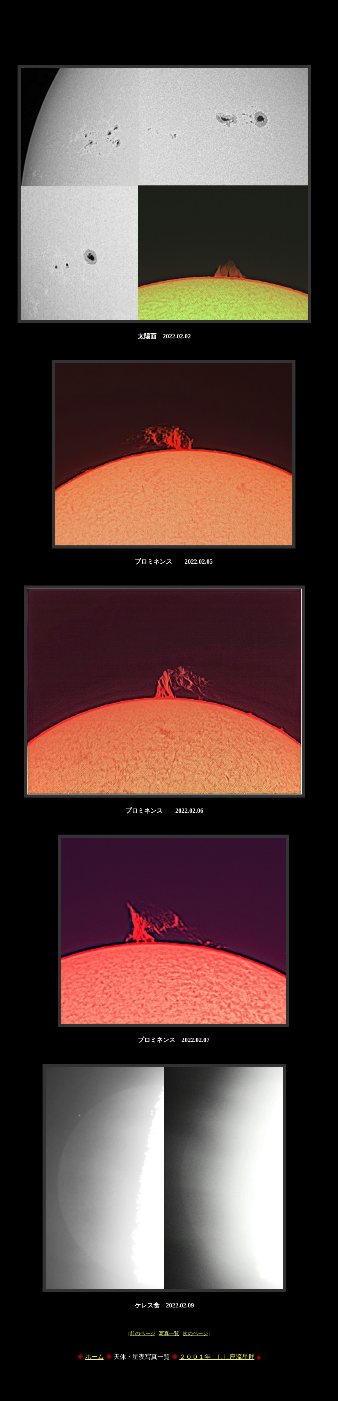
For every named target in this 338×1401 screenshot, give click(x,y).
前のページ (142, 1333)
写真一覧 (169, 1333)
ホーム (94, 1356)
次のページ (195, 1333)
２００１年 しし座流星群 (217, 1356)
